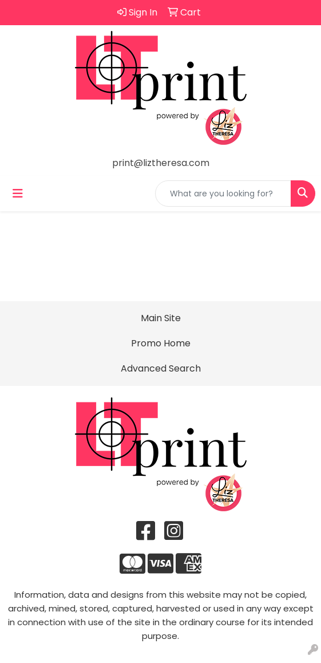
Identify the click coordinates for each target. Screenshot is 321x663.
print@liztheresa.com (160, 162)
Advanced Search (161, 368)
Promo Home (161, 343)
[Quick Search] (223, 193)
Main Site (161, 318)
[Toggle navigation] (18, 194)
